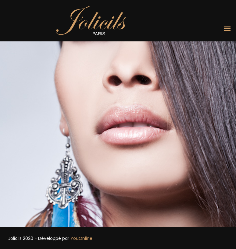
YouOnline (81, 238)
